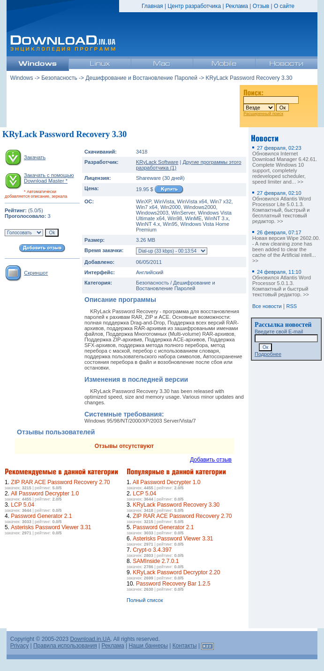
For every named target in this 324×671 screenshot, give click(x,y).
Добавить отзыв (211, 459)
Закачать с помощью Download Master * (49, 178)
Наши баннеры (148, 645)
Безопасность (59, 78)
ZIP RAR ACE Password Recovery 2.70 (60, 482)
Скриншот (36, 273)
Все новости (267, 306)
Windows (21, 78)
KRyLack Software (157, 162)
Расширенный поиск (263, 113)
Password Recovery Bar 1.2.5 (173, 583)
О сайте (284, 6)
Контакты (185, 645)
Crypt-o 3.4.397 (152, 550)
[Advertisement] (123, 103)
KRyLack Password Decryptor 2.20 (176, 572)
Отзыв (261, 6)
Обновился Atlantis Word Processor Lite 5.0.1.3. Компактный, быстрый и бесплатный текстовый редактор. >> (281, 207)
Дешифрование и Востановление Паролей (141, 78)
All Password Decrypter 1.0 (45, 493)
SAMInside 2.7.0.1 (156, 561)
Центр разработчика (194, 6)
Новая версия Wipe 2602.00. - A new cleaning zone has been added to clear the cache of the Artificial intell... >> (286, 246)
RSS (291, 306)
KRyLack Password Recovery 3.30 (176, 504)
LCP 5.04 (22, 504)
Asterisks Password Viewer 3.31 (51, 527)
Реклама (237, 6)
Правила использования (65, 645)
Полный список (145, 600)
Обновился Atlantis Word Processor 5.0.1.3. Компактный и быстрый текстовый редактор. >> (281, 283)
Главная (152, 6)
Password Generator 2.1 (41, 516)
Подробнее (268, 354)
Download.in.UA (90, 639)
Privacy (19, 645)
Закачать (34, 157)
